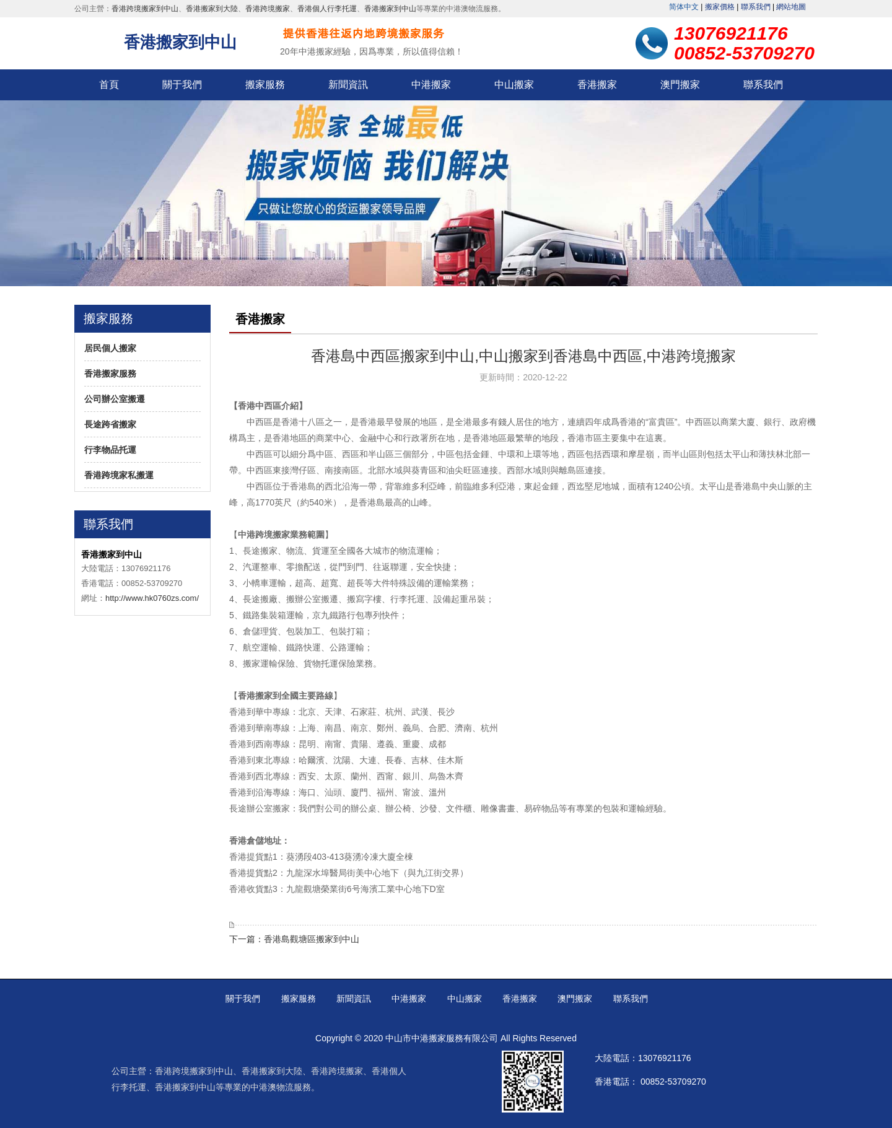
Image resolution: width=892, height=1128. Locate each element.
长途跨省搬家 (110, 424)
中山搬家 (514, 84)
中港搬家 (431, 84)
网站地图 (791, 6)
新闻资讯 (348, 84)
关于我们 (182, 84)
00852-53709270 (673, 1081)
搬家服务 (265, 84)
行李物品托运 (110, 450)
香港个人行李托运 (327, 8)
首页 (109, 84)
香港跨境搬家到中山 (145, 8)
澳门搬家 (680, 84)
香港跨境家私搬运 (119, 475)
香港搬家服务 (110, 373)
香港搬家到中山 (390, 8)
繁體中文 (684, 6)
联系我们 (756, 6)
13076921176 (664, 1058)
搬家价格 (720, 6)
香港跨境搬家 (267, 8)
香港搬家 (597, 84)
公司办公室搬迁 (114, 399)
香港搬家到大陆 (212, 8)
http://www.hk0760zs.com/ (152, 598)
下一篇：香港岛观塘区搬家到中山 (294, 939)
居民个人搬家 (110, 348)
